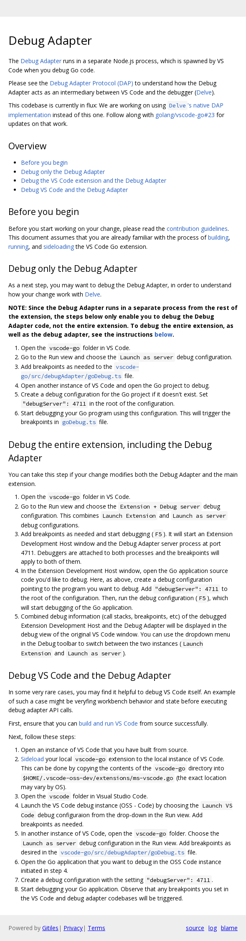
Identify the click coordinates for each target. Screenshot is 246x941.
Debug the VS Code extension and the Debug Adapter (93, 180)
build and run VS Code (108, 723)
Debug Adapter (40, 61)
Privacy (73, 928)
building (218, 237)
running (18, 247)
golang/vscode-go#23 (185, 115)
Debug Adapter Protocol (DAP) (91, 83)
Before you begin (44, 162)
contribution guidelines (197, 229)
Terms (96, 928)
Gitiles (50, 928)
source (195, 928)
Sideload (32, 759)
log (212, 928)
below (163, 334)
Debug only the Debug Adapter (63, 172)
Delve (204, 92)
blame (229, 928)
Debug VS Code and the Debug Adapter (74, 190)
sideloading (58, 247)
